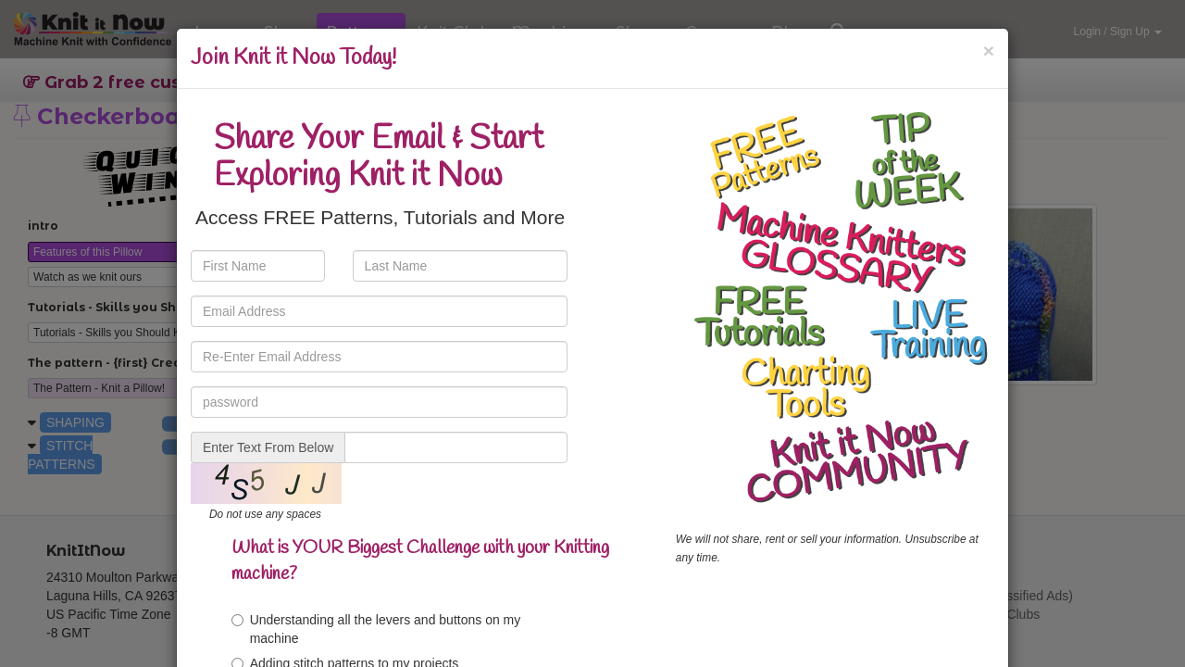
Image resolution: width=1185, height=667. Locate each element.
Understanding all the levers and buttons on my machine (376, 629)
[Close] (988, 50)
